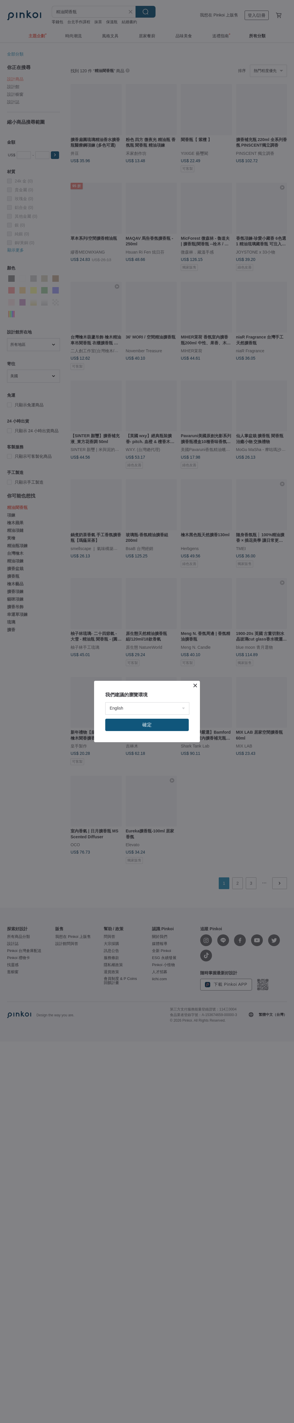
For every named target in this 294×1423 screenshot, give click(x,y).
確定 (147, 724)
